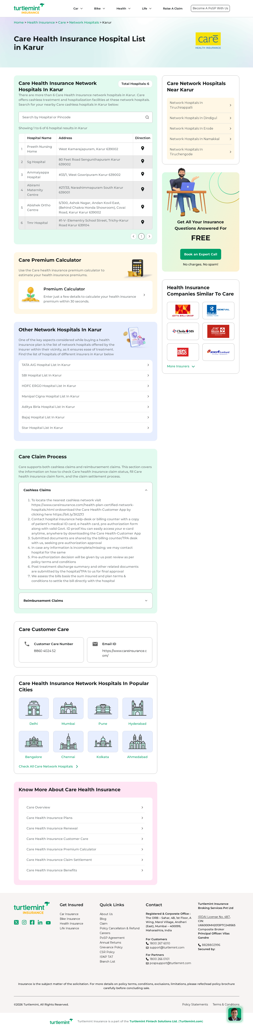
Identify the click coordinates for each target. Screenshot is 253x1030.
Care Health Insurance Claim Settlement (85, 860)
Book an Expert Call (200, 254)
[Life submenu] (149, 8)
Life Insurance (69, 928)
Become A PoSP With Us (210, 8)
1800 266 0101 (160, 959)
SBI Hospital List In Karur (85, 375)
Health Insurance (41, 22)
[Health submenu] (128, 8)
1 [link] (141, 236)
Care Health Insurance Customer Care (85, 839)
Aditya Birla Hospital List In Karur (85, 407)
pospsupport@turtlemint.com (170, 963)
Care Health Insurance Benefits (85, 870)
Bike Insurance (70, 919)
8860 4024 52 (45, 651)
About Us (106, 914)
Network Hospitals (84, 22)
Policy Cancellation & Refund (119, 928)
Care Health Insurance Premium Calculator (85, 849)
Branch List (107, 961)
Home (19, 22)
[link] (133, 236)
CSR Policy (107, 952)
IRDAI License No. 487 (214, 917)
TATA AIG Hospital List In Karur (85, 365)
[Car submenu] (80, 8)
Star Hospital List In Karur (85, 428)
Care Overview (85, 807)
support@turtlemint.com (167, 947)
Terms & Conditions (226, 1004)
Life (144, 8)
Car (75, 8)
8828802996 (211, 945)
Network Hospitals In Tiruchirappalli (200, 105)
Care (62, 22)
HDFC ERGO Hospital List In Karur (85, 386)
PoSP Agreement (112, 938)
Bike (97, 8)
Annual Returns (110, 942)
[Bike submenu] (103, 8)
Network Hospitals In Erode (200, 128)
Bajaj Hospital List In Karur (85, 417)
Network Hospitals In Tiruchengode (200, 152)
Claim (103, 923)
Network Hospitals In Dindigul (200, 118)
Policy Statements (195, 1004)
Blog (103, 919)
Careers (105, 933)
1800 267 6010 (160, 943)
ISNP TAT (106, 957)
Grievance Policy (111, 947)
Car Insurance (69, 914)
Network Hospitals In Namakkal (200, 139)
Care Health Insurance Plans (85, 818)
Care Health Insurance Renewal (85, 828)
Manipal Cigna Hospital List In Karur (85, 396)
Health (121, 8)
